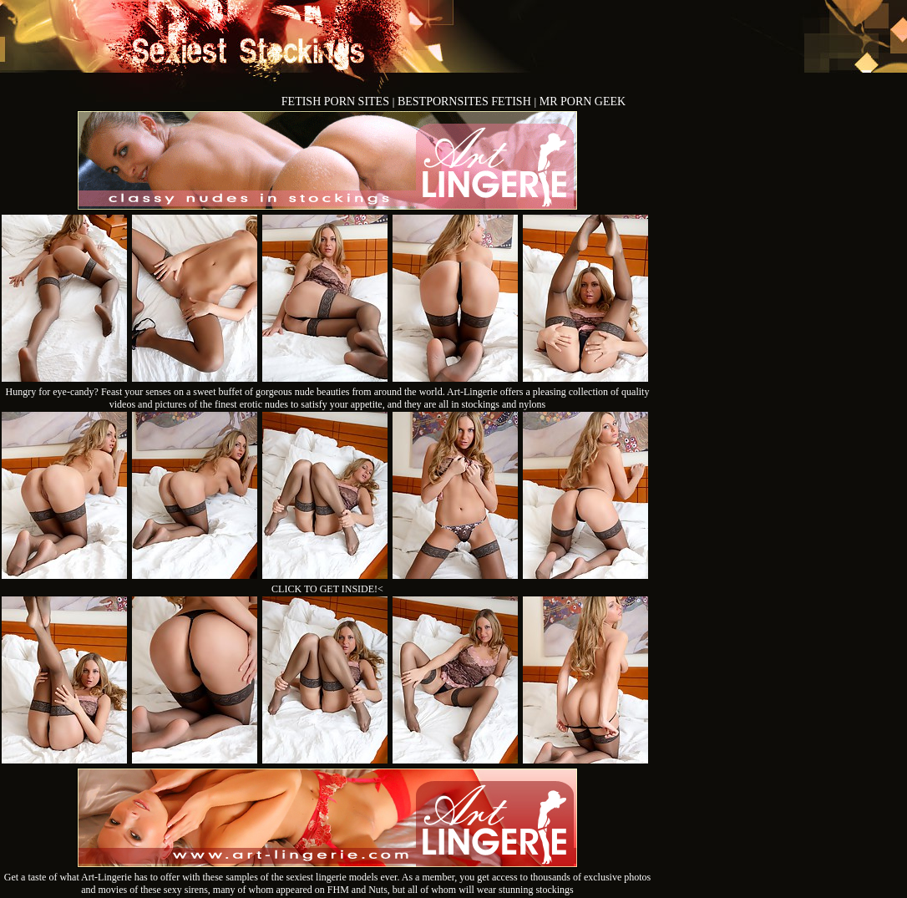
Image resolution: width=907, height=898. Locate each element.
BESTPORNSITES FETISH (466, 101)
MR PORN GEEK (583, 101)
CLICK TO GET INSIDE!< (327, 589)
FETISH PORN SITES (337, 101)
